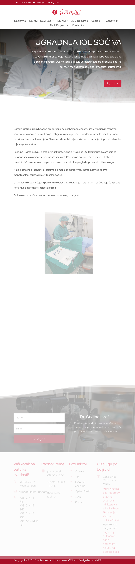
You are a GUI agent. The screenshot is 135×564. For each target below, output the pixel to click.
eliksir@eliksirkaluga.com (33, 493)
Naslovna (20, 21)
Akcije (78, 498)
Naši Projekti (58, 25)
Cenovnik (112, 21)
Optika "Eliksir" (82, 492)
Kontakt (77, 25)
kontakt (112, 83)
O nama (79, 472)
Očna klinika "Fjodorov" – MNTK (109, 481)
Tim (77, 478)
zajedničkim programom (110, 527)
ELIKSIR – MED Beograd (72, 21)
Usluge (95, 21)
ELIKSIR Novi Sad (40, 21)
